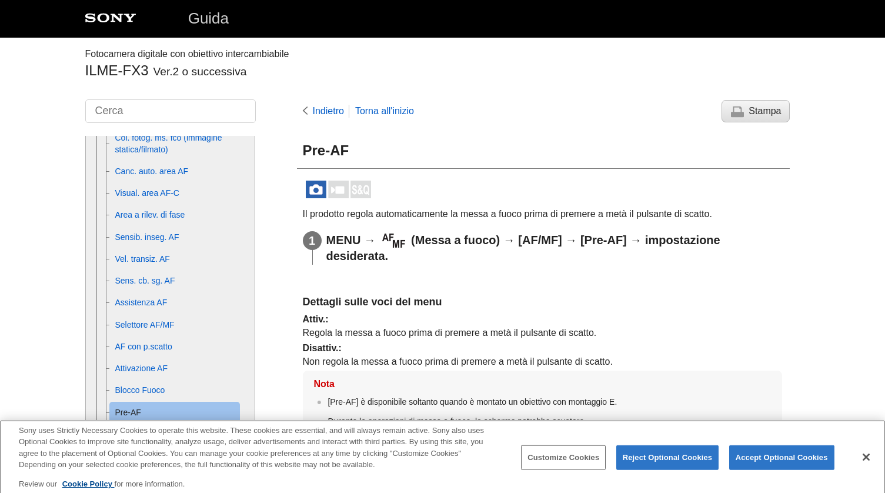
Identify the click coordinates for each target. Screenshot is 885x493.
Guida (208, 18)
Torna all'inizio (384, 111)
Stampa (765, 111)
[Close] (866, 464)
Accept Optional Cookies (782, 463)
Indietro (328, 111)
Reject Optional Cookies (668, 463)
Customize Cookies (563, 463)
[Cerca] (170, 111)
